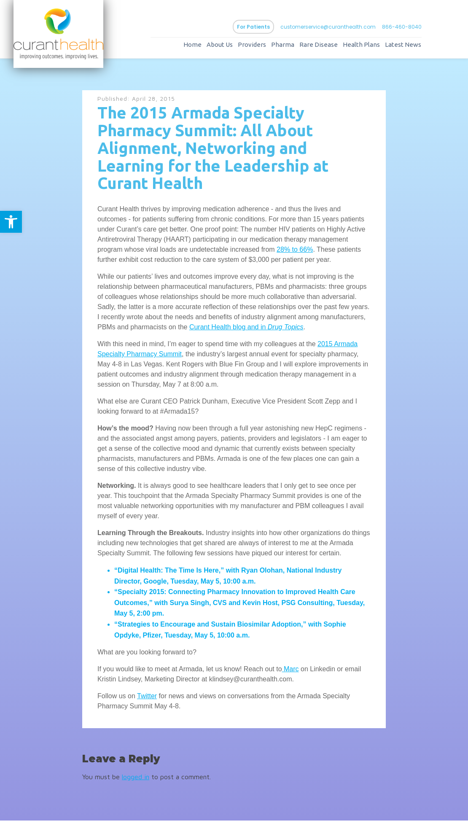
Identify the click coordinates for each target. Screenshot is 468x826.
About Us (228, 47)
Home (201, 47)
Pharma (291, 47)
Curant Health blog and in (228, 332)
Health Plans (369, 47)
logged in (135, 782)
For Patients (261, 29)
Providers (260, 47)
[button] (11, 222)
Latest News (411, 47)
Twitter (147, 701)
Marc (290, 674)
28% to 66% (295, 254)
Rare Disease (327, 47)
